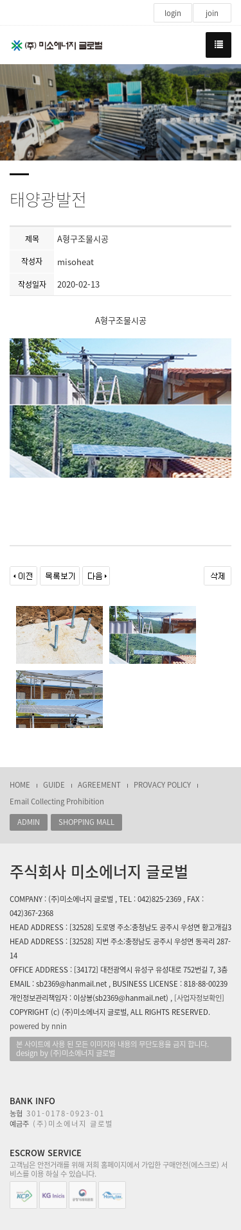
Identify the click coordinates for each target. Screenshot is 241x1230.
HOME (20, 784)
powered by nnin (38, 1026)
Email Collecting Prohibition (57, 801)
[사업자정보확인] (199, 997)
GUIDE (54, 784)
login (173, 13)
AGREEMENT (99, 784)
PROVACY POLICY (162, 784)
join (212, 13)
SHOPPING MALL (86, 822)
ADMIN (28, 822)
